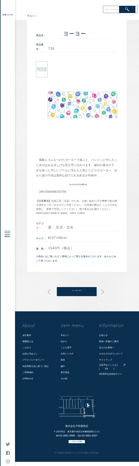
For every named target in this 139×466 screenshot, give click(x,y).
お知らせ (103, 335)
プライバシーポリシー (33, 360)
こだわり (26, 347)
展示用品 (65, 372)
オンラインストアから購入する (78, 183)
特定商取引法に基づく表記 (35, 366)
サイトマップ (105, 360)
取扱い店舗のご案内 (109, 341)
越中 (63, 366)
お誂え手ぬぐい (30, 353)
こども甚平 (66, 347)
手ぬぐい (65, 335)
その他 (64, 378)
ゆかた (64, 341)
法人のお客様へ (106, 347)
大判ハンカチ (67, 353)
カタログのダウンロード (111, 353)
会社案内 (26, 335)
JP (124, 365)
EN (106, 369)
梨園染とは (27, 341)
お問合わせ (27, 378)
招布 (63, 360)
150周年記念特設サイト (110, 374)
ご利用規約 (27, 372)
